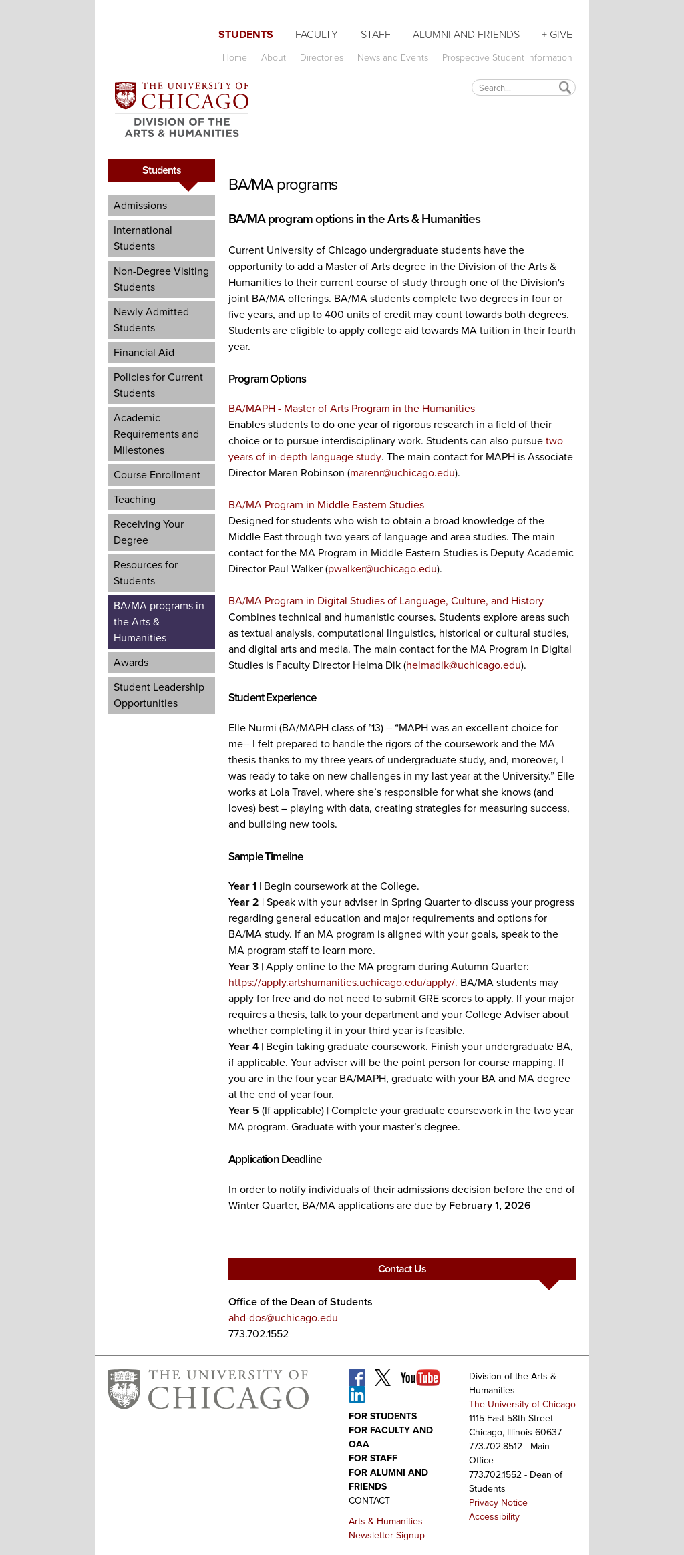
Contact (369, 1501)
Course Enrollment (157, 474)
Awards (131, 662)
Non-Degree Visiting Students (161, 279)
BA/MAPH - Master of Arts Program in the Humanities (351, 408)
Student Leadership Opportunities (159, 695)
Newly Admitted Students (151, 319)
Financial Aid (144, 352)
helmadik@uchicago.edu (463, 665)
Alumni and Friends (466, 34)
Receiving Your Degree (149, 532)
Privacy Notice (498, 1503)
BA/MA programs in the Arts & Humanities (159, 621)
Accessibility (494, 1517)
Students (245, 34)
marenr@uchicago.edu (402, 472)
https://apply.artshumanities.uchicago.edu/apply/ (341, 982)
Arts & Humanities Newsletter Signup (387, 1528)
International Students (143, 238)
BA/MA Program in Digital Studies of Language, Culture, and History (386, 601)
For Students (383, 1416)
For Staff (373, 1458)
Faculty (316, 34)
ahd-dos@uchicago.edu (283, 1317)
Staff (376, 34)
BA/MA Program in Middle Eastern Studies (326, 504)
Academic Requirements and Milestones (156, 434)
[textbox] (524, 87)
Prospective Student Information (507, 58)
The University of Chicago (522, 1404)
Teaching (135, 499)
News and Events (392, 58)
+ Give (557, 34)
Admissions (140, 205)
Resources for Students (146, 572)
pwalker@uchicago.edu (382, 568)
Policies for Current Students (158, 385)
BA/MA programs (282, 184)
